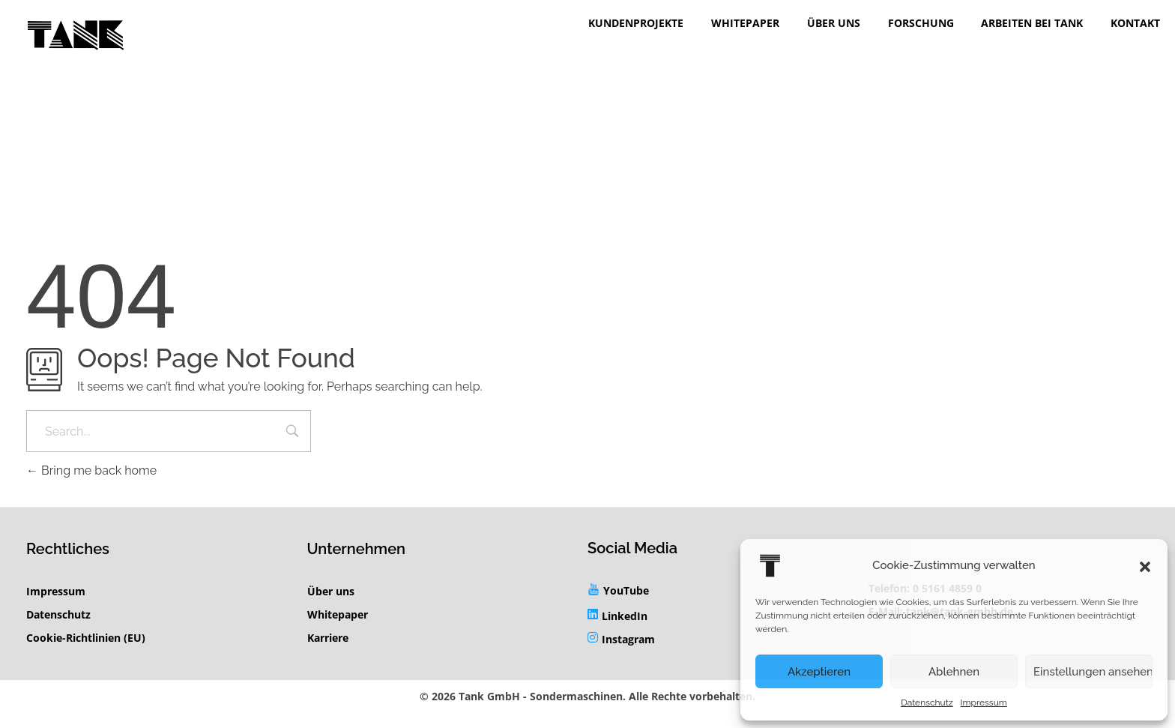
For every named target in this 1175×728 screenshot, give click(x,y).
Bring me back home (91, 470)
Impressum (984, 702)
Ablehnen (953, 672)
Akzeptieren (819, 672)
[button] (1145, 565)
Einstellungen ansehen (1093, 672)
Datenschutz (926, 702)
